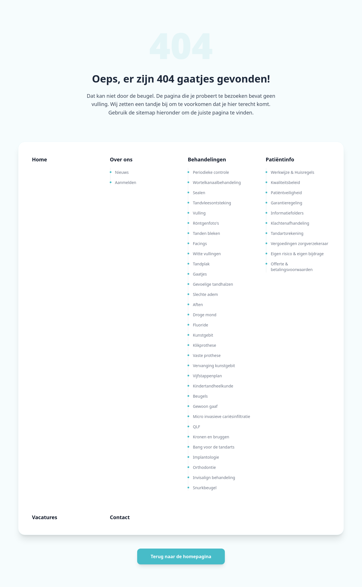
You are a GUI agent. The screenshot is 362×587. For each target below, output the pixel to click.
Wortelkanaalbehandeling (217, 182)
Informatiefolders (287, 213)
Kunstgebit (203, 335)
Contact (120, 517)
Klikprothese (204, 345)
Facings (200, 243)
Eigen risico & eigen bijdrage (297, 253)
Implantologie (206, 457)
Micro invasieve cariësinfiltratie (221, 416)
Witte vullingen (207, 253)
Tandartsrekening (287, 233)
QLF (196, 426)
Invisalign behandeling (214, 477)
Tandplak (201, 264)
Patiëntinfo (280, 159)
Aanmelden (125, 182)
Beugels (200, 396)
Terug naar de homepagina (181, 556)
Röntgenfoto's (206, 223)
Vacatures (44, 517)
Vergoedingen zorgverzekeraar (299, 243)
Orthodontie (204, 467)
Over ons (121, 159)
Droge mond (204, 314)
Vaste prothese (207, 355)
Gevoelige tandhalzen (213, 284)
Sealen (199, 192)
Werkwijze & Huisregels (292, 172)
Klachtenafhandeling (290, 223)
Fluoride (200, 325)
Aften (198, 304)
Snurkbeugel (205, 487)
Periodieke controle (211, 172)
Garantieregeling (286, 202)
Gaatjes (200, 274)
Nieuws (122, 172)
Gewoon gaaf (205, 406)
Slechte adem (205, 294)
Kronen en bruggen (211, 436)
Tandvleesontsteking (212, 202)
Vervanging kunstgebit (214, 365)
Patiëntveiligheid (286, 192)
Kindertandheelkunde (213, 386)
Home (39, 159)
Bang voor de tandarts (213, 447)
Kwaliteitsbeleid (285, 182)
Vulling (199, 213)
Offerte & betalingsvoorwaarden (292, 266)
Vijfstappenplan (207, 375)
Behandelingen (207, 159)
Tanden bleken (206, 233)
